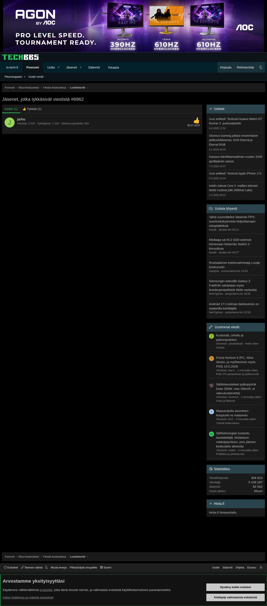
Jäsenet (71, 67)
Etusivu (251, 567)
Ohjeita (240, 567)
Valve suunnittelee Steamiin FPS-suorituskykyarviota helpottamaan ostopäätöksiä (232, 221)
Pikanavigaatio (13, 76)
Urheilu (220, 347)
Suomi (105, 567)
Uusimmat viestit (227, 327)
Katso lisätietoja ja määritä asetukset (28, 597)
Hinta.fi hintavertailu (223, 512)
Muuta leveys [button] (59, 567)
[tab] (32, 109)
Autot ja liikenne (225, 400)
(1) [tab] (11, 109)
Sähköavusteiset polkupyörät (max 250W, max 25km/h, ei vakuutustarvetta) (236, 389)
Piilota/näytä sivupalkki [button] (83, 567)
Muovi (258, 491)
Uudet (215, 567)
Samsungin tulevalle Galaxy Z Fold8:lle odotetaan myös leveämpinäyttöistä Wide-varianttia (233, 285)
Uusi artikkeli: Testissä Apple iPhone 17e (235, 173)
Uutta (51, 67)
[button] (58, 67)
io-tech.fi (12, 67)
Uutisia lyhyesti (226, 208)
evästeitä (46, 590)
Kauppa (113, 67)
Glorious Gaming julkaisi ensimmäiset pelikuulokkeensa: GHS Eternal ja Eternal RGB (233, 140)
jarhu (21, 119)
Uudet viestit (35, 76)
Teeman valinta (32, 567)
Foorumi (32, 67)
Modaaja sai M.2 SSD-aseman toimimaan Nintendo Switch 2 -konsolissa (230, 244)
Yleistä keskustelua (227, 423)
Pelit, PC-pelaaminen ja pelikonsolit (237, 374)
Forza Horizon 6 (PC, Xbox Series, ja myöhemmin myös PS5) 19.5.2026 (235, 362)
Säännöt (94, 67)
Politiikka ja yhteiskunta (230, 454)
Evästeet (11, 567)
